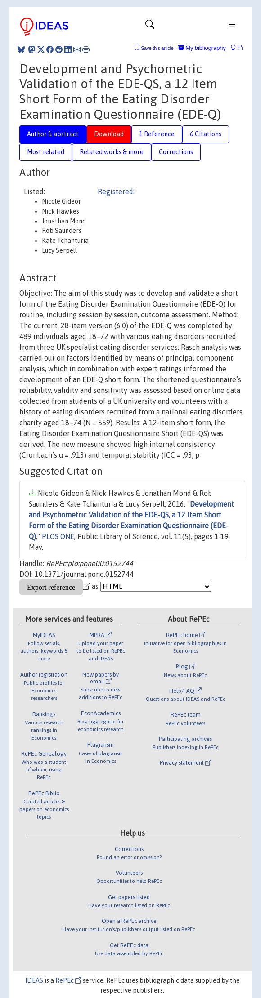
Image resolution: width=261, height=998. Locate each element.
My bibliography (202, 48)
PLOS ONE (58, 536)
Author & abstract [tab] (53, 134)
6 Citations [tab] (205, 134)
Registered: (116, 191)
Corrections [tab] (176, 152)
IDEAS (34, 980)
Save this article (157, 48)
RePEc (68, 980)
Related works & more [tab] (112, 152)
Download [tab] (109, 134)
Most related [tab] (45, 152)
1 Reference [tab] (157, 134)
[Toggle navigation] (149, 27)
